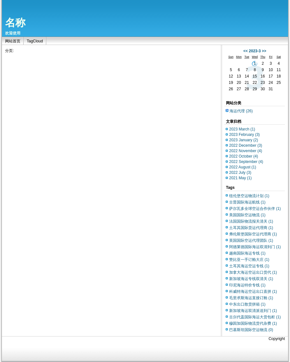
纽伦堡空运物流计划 (249, 196)
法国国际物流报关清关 (251, 221)
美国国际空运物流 (247, 215)
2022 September (246, 161)
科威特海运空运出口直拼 (253, 291)
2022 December (245, 145)
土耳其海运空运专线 (249, 266)
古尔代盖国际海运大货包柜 (255, 317)
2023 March (242, 129)
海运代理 (241, 111)
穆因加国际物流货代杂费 (253, 323)
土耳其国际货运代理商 (251, 227)
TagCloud (35, 41)
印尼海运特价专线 (247, 285)
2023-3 (255, 51)
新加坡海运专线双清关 (251, 279)
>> (264, 51)
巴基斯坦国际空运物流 (251, 330)
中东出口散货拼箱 (247, 304)
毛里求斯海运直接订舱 (251, 298)
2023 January (243, 140)
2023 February (244, 134)
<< (245, 51)
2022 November (245, 151)
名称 (15, 22)
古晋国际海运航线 (247, 202)
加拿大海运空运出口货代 (253, 272)
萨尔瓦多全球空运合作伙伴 (255, 208)
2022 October (243, 156)
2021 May (240, 178)
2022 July (240, 172)
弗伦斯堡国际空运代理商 (253, 234)
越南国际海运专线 (247, 253)
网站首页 (12, 41)
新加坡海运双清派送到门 (253, 310)
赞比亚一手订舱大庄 (249, 259)
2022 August (242, 167)
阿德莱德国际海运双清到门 (255, 247)
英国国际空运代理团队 (251, 240)
